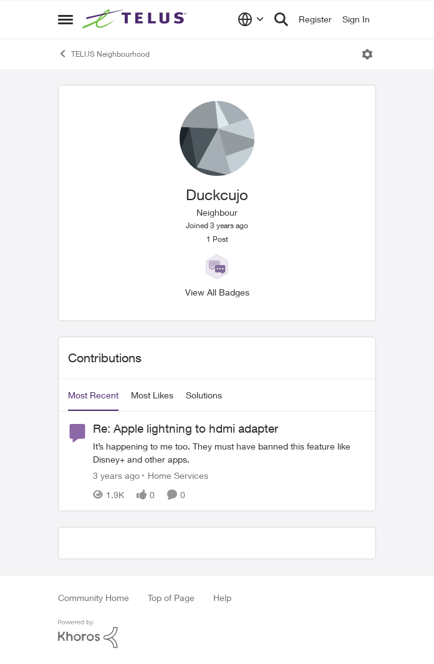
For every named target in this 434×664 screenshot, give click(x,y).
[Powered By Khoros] (217, 634)
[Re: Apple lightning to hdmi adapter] (229, 453)
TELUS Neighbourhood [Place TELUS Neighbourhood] (104, 54)
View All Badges (217, 292)
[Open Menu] (367, 54)
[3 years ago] (116, 475)
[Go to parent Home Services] (175, 475)
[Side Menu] (65, 19)
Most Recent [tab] (93, 395)
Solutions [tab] (204, 395)
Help (222, 597)
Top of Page (171, 597)
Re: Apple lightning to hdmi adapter (185, 428)
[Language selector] (251, 19)
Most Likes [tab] (152, 395)
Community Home (93, 597)
